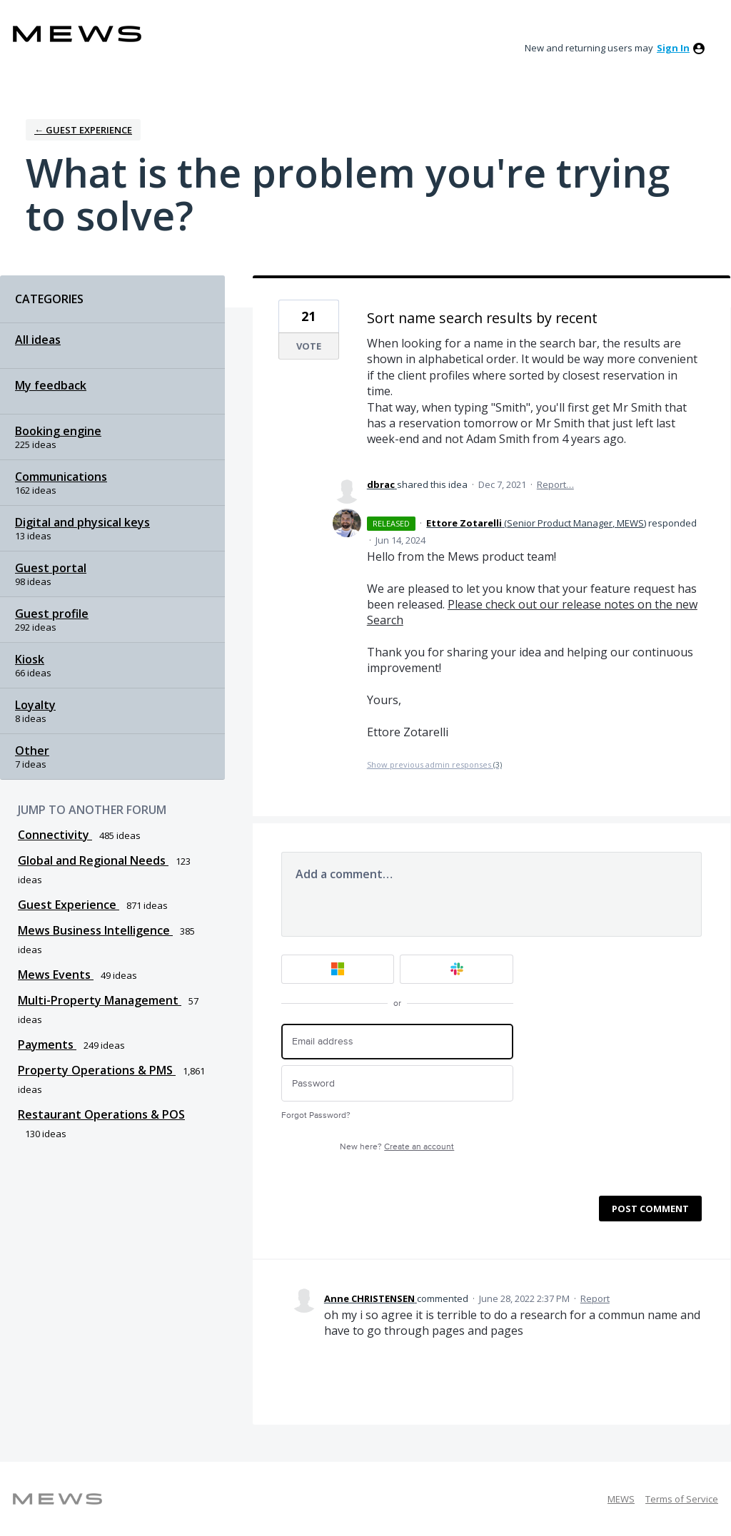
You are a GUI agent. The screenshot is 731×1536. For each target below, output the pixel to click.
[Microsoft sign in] (338, 969)
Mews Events (56, 974)
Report (595, 1298)
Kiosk (29, 659)
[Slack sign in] (456, 969)
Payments (47, 1044)
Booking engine (58, 431)
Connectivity (55, 835)
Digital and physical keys (82, 522)
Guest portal (50, 568)
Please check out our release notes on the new (572, 604)
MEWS (621, 1498)
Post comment (650, 1208)
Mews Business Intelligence (95, 930)
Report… (555, 484)
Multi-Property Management (99, 1000)
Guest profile (52, 613)
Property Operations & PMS (97, 1070)
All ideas (38, 339)
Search (385, 620)
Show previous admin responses (434, 764)
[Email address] (397, 1042)
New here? (397, 1146)
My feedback (50, 385)
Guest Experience (68, 904)
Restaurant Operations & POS (101, 1114)
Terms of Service (681, 1498)
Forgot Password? (316, 1115)
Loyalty (35, 705)
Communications (61, 476)
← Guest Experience (83, 129)
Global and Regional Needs (93, 860)
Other (32, 750)
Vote (308, 346)
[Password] (397, 1083)
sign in (673, 47)
